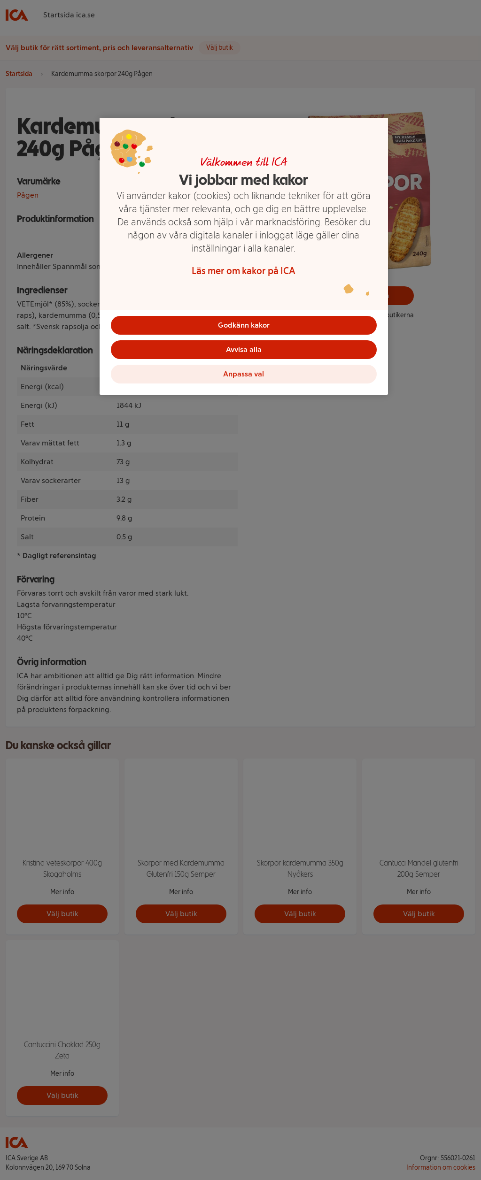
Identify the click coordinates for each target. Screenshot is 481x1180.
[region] (244, 259)
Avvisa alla (244, 351)
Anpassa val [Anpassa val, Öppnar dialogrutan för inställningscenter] (243, 377)
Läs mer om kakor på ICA (243, 270)
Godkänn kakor (244, 325)
